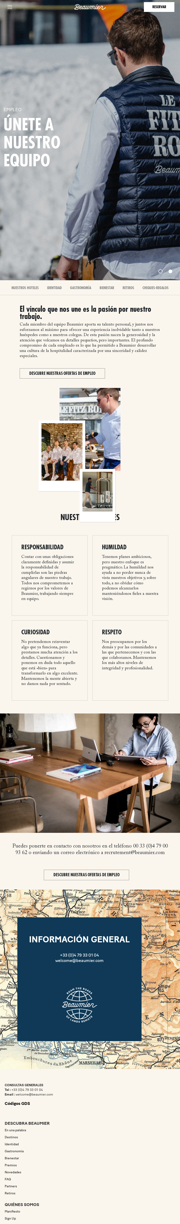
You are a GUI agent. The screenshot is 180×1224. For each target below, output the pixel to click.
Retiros (128, 288)
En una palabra (15, 1130)
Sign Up (10, 1218)
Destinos (11, 1137)
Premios (11, 1165)
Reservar (159, 7)
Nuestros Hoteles (25, 288)
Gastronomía (80, 288)
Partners (11, 1186)
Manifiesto (12, 1211)
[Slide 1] (160, 271)
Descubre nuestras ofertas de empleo (62, 373)
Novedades (13, 1172)
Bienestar (107, 288)
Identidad (54, 288)
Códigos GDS (17, 1103)
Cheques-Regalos (155, 288)
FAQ (8, 1179)
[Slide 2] (170, 271)
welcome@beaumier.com (79, 960)
